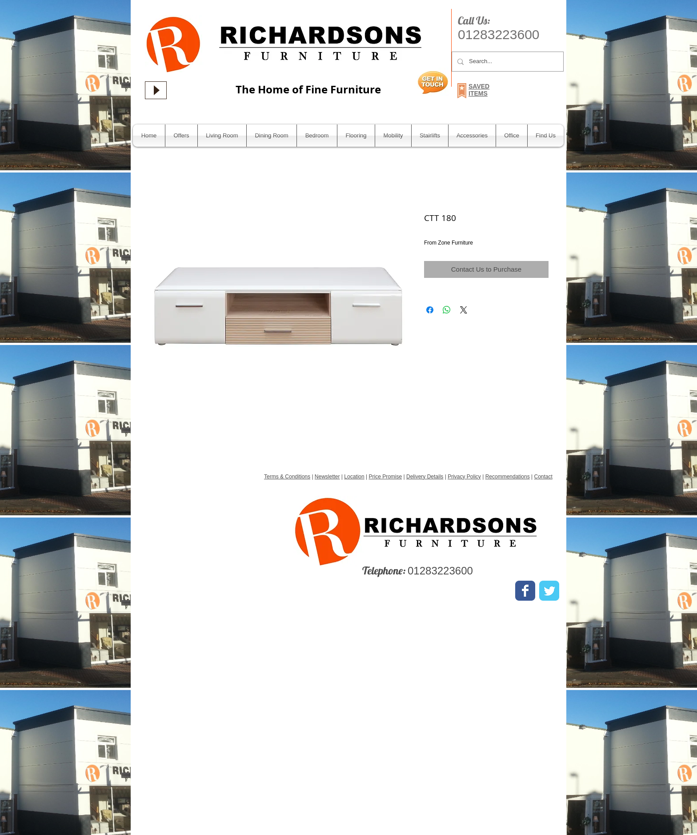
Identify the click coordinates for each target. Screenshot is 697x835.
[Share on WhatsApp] (446, 310)
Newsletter (327, 477)
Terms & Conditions (287, 477)
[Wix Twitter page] (549, 591)
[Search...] (507, 61)
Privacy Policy (464, 477)
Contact (543, 477)
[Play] (155, 90)
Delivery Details (424, 477)
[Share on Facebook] (430, 310)
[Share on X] (463, 310)
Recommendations (507, 477)
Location (354, 477)
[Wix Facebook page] (525, 591)
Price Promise (385, 477)
